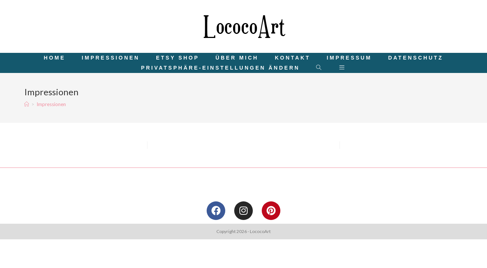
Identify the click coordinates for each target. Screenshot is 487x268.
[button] (220, 68)
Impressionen (51, 104)
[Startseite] (26, 104)
